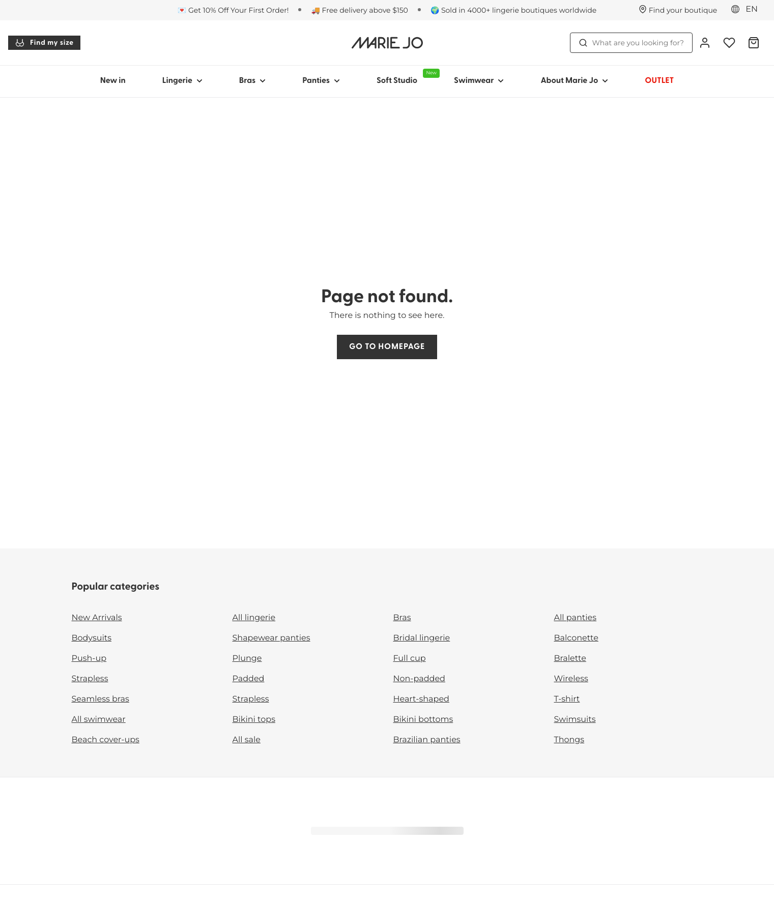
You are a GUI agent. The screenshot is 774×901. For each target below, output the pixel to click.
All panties (575, 618)
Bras (402, 618)
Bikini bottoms (423, 719)
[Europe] (747, 9)
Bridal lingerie (421, 638)
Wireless (571, 679)
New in (113, 81)
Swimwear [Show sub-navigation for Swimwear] (479, 81)
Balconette (576, 638)
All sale (247, 740)
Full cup (409, 658)
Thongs (569, 740)
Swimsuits (575, 719)
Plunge (247, 658)
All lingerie (254, 618)
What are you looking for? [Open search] (631, 42)
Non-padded (419, 679)
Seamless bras (100, 699)
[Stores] (678, 10)
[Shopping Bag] (753, 42)
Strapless (90, 679)
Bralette (570, 658)
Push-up (89, 658)
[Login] (705, 42)
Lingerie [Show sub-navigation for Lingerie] (182, 81)
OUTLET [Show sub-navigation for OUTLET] (659, 81)
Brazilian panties (427, 740)
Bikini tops (254, 719)
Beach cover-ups (105, 740)
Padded (249, 679)
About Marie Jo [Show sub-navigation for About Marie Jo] (574, 81)
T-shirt (567, 699)
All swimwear (99, 719)
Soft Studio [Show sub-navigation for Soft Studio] (406, 77)
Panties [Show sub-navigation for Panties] (321, 81)
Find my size (44, 43)
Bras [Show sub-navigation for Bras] (252, 81)
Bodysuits (91, 638)
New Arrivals (97, 618)
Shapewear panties (271, 638)
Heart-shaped (421, 699)
